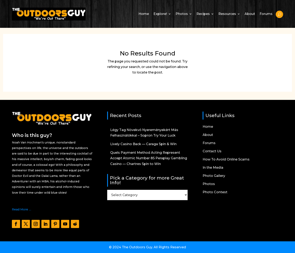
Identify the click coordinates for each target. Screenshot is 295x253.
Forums (266, 14)
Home (143, 14)
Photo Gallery (214, 176)
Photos (182, 14)
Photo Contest (215, 192)
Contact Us (212, 151)
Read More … (21, 209)
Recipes (203, 14)
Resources (227, 14)
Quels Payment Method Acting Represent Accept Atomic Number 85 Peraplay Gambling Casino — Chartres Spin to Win (148, 158)
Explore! (160, 14)
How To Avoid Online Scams (226, 159)
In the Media (213, 167)
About (250, 14)
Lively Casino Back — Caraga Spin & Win (143, 144)
